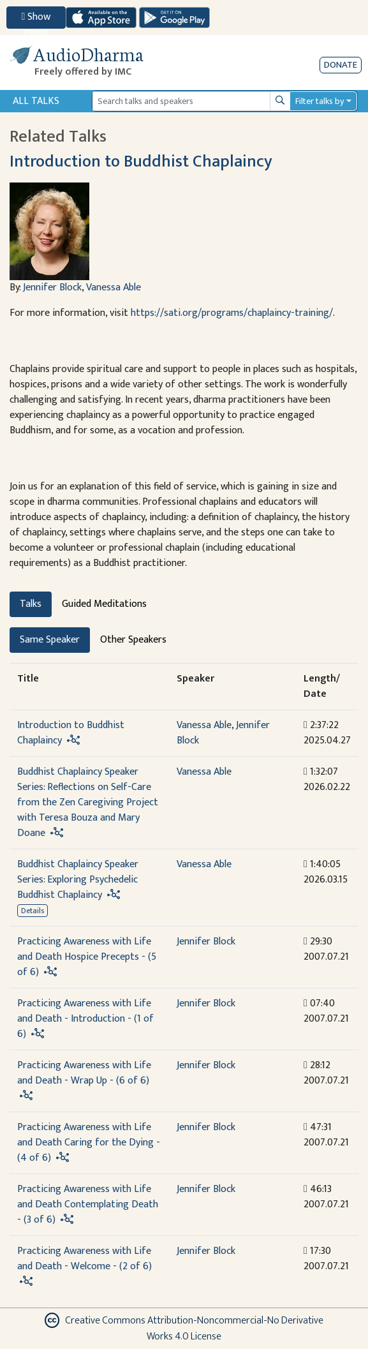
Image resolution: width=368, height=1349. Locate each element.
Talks (30, 604)
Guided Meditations (104, 604)
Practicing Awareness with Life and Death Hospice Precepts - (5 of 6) (86, 957)
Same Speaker (50, 639)
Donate (340, 65)
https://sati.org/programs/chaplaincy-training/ (232, 313)
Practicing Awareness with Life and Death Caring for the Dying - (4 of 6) (88, 1142)
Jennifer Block (52, 287)
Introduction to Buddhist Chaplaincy (141, 161)
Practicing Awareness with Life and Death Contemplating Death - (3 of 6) (87, 1204)
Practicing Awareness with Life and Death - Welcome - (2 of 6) (84, 1258)
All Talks (36, 101)
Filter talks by (319, 101)
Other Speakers (133, 639)
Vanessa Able (113, 287)
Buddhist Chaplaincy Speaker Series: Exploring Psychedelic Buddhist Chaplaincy (77, 880)
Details (32, 910)
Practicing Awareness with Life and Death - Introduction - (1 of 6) (85, 1019)
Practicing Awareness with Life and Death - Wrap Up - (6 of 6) (84, 1073)
